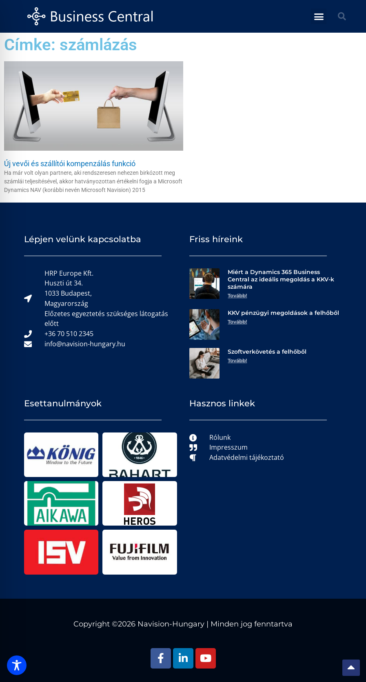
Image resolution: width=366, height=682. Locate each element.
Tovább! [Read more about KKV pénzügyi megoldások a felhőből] (237, 322)
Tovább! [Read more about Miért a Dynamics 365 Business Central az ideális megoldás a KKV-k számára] (237, 295)
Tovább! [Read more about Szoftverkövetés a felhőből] (237, 360)
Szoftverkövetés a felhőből (267, 351)
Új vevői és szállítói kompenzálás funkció (69, 163)
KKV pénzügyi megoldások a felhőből (283, 312)
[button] (318, 16)
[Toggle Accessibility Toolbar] (16, 665)
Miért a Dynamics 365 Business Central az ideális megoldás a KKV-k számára (281, 279)
